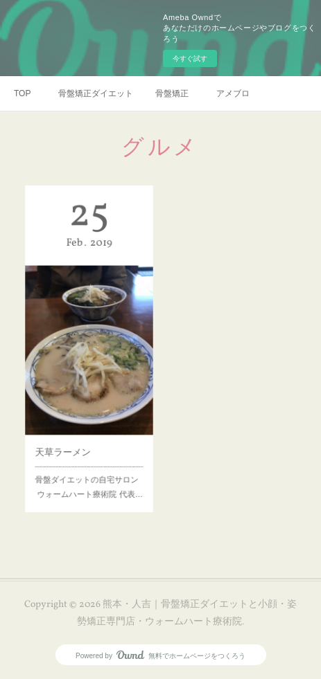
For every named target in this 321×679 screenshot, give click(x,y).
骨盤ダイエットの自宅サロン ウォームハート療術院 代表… (89, 471)
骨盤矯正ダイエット (95, 93)
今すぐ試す (190, 58)
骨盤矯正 (172, 93)
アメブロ (233, 93)
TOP (22, 93)
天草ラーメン (66, 441)
